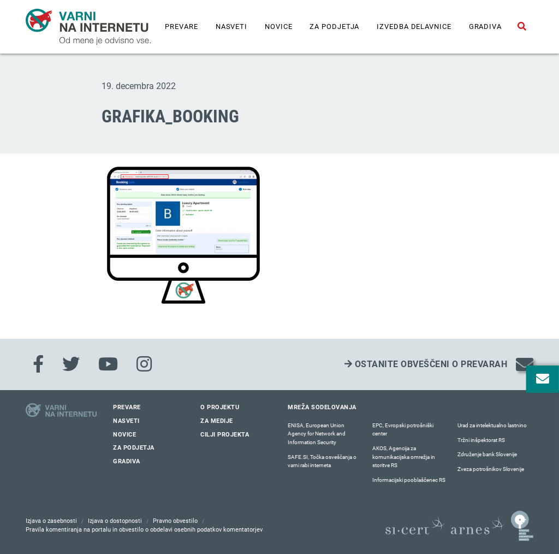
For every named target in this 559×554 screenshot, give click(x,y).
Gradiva (485, 26)
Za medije (216, 421)
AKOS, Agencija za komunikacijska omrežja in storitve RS (403, 457)
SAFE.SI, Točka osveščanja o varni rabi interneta (322, 461)
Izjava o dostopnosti (115, 520)
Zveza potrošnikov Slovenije (490, 469)
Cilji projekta (224, 434)
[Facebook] (38, 364)
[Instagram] (144, 364)
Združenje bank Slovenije (487, 454)
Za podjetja (334, 26)
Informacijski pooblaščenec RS (408, 480)
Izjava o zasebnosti (51, 520)
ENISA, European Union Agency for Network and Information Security (317, 434)
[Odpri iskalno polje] (521, 26)
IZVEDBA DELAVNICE (414, 26)
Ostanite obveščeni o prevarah (426, 364)
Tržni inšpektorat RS (481, 440)
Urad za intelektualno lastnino (492, 425)
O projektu (219, 407)
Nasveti (231, 26)
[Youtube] (108, 364)
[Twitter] (71, 364)
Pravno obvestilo (175, 520)
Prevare (181, 26)
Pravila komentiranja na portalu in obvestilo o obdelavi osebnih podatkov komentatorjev (144, 529)
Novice (278, 26)
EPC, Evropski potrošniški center (402, 430)
